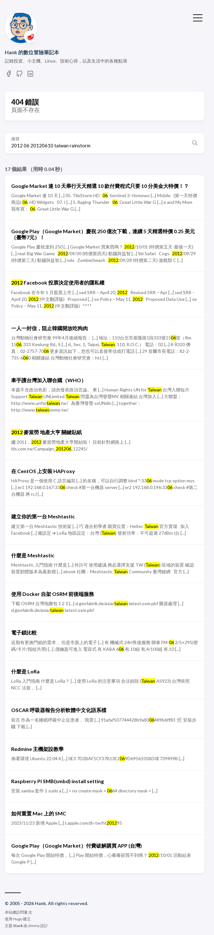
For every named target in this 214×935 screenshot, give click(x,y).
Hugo (17, 918)
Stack (18, 925)
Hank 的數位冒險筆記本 (32, 52)
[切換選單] (197, 17)
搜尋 (15, 139)
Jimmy (34, 925)
